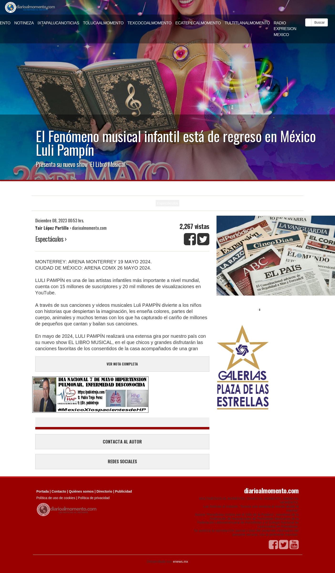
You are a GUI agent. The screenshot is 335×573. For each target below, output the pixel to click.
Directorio (104, 491)
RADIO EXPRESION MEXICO (285, 29)
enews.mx (180, 561)
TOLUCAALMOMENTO (103, 23)
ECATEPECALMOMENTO (198, 23)
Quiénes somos (81, 491)
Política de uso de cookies (55, 498)
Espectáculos (167, 203)
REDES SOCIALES (122, 461)
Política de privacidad (94, 498)
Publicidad (123, 491)
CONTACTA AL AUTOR (122, 441)
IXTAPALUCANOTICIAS (58, 23)
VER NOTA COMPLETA (122, 363)
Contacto (59, 491)
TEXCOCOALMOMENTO (149, 23)
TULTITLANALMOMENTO (247, 23)
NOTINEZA (24, 23)
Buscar (319, 22)
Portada (42, 491)
